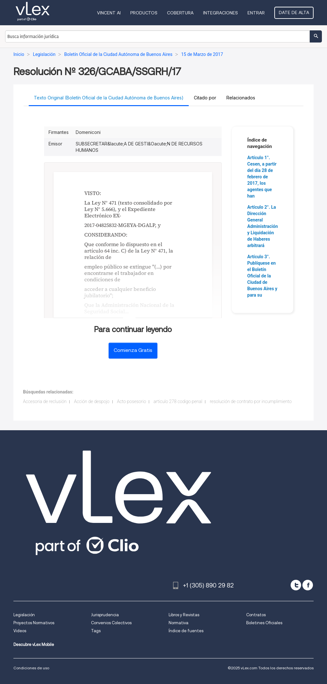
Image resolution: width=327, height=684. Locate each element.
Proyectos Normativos (33, 622)
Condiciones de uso (31, 668)
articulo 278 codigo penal (178, 401)
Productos (143, 12)
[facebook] (307, 585)
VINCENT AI (109, 12)
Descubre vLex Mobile (33, 644)
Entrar (256, 12)
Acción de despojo (92, 401)
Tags (96, 630)
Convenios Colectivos (111, 622)
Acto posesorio (131, 401)
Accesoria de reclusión (44, 401)
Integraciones (220, 12)
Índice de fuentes (186, 630)
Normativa (178, 622)
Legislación (24, 614)
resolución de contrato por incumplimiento (251, 401)
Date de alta (294, 12)
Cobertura (180, 12)
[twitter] (296, 585)
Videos (19, 630)
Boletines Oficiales (264, 622)
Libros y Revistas (184, 614)
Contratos (256, 614)
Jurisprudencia (105, 614)
